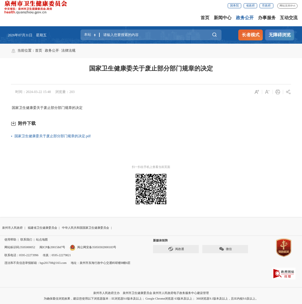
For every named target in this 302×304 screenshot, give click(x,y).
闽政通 (176, 248)
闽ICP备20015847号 (52, 247)
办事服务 (267, 17)
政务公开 (245, 17)
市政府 (266, 5)
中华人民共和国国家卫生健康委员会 (85, 227)
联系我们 (26, 239)
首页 (205, 17)
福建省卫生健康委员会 (42, 227)
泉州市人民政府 (12, 227)
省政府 (250, 5)
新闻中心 (223, 17)
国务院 (234, 5)
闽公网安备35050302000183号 (93, 247)
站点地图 (42, 239)
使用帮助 (10, 239)
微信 (225, 248)
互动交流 (289, 17)
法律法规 (68, 50)
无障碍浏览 (280, 34)
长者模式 (251, 34)
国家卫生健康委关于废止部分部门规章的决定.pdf (52, 136)
